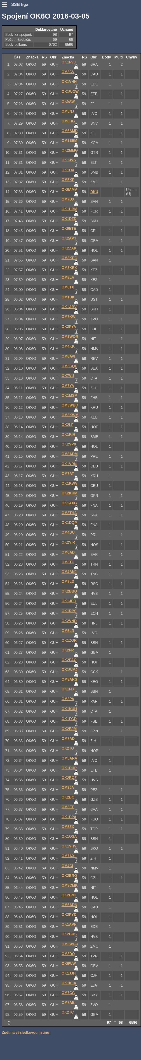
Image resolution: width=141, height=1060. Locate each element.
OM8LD (68, 581)
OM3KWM (70, 415)
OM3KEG (69, 258)
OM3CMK (70, 885)
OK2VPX (69, 444)
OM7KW (68, 317)
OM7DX (68, 199)
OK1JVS (69, 160)
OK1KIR (68, 434)
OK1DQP (69, 523)
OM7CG (68, 993)
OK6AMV (69, 189)
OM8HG (68, 121)
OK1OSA (69, 836)
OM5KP (68, 180)
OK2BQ (68, 797)
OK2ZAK (69, 248)
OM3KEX (69, 268)
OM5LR (68, 631)
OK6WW (69, 964)
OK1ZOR (69, 640)
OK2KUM (69, 493)
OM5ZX (68, 827)
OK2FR (68, 650)
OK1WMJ (70, 670)
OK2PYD (69, 915)
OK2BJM (69, 729)
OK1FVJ (69, 62)
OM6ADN (69, 905)
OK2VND (69, 621)
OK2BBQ (69, 591)
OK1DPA (69, 817)
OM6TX (68, 287)
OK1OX (68, 170)
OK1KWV (70, 483)
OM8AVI (68, 356)
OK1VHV (69, 846)
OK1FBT (69, 689)
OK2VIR (68, 542)
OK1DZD (69, 219)
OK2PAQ (69, 660)
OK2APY (69, 238)
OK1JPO (69, 601)
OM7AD (68, 739)
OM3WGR (70, 944)
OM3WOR (70, 337)
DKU (94, 192)
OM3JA (68, 787)
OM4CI (67, 866)
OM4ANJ (69, 572)
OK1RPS (69, 611)
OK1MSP (69, 395)
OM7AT (68, 474)
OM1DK (68, 297)
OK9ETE (69, 228)
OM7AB (68, 1002)
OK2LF (67, 425)
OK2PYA (69, 327)
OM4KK (68, 346)
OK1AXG (69, 503)
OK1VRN (69, 464)
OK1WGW (70, 92)
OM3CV (68, 72)
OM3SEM (69, 141)
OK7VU (68, 376)
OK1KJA (69, 983)
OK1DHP (69, 768)
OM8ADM (70, 454)
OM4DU (68, 532)
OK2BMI (69, 895)
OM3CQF (69, 366)
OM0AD (68, 552)
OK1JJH (69, 973)
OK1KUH (69, 709)
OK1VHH (69, 82)
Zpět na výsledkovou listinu (25, 1032)
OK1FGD (69, 719)
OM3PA (68, 699)
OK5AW (68, 101)
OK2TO (68, 748)
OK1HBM (69, 209)
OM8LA (68, 277)
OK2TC (68, 1012)
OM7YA (68, 386)
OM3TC (68, 562)
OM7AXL (69, 856)
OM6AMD (70, 131)
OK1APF (69, 924)
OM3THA (69, 513)
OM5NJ (68, 111)
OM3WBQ (70, 405)
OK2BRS (69, 934)
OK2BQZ (69, 778)
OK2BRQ (69, 876)
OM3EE (68, 807)
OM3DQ (68, 954)
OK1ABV (69, 307)
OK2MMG (70, 150)
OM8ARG (70, 679)
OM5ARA (69, 758)
